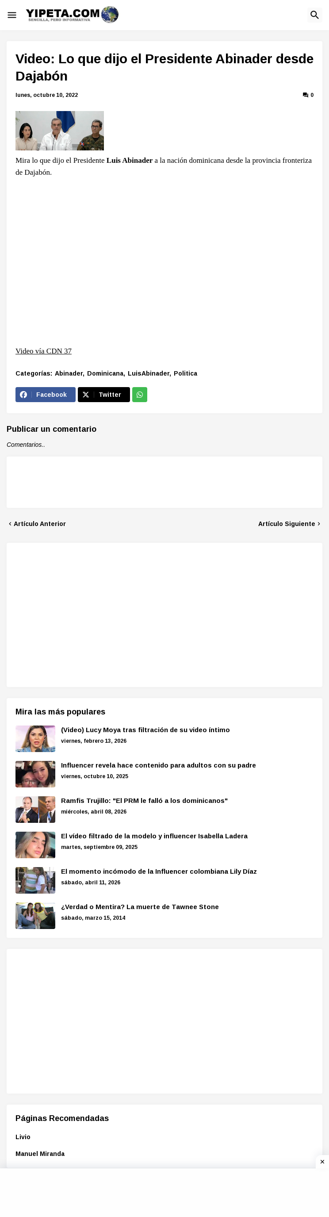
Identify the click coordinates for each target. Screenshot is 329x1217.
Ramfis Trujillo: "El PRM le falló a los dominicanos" (144, 800)
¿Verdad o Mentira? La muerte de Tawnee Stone (140, 906)
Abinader (69, 373)
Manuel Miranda (40, 1153)
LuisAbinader (148, 373)
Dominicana (105, 373)
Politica (185, 373)
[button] (12, 15)
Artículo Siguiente (286, 523)
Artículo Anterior (40, 523)
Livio (23, 1136)
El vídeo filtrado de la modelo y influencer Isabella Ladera (154, 836)
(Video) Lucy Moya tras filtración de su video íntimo (145, 729)
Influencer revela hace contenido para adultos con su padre (158, 765)
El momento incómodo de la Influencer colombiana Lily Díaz (159, 871)
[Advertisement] (89, 614)
